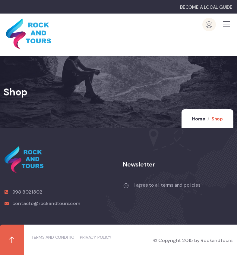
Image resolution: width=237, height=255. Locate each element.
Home (198, 119)
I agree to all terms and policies (167, 185)
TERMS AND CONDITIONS (55, 237)
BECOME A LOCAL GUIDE (206, 7)
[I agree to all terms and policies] (126, 186)
